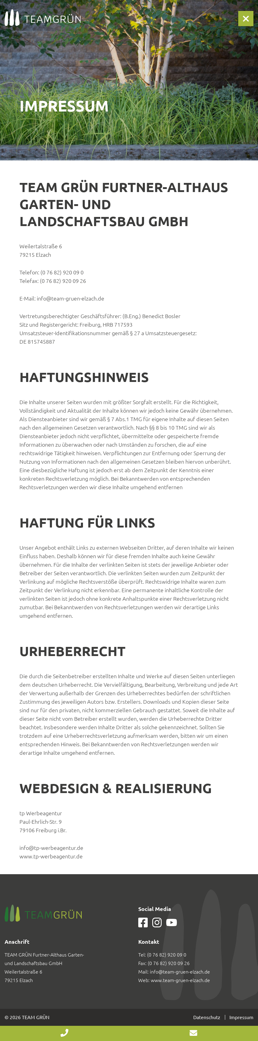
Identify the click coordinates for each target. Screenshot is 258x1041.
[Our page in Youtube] (171, 924)
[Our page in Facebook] (143, 925)
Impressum (241, 1017)
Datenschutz (206, 1017)
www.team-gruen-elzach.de (180, 980)
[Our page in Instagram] (157, 925)
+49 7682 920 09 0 (64, 1033)
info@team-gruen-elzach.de (180, 971)
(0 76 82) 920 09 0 (166, 954)
